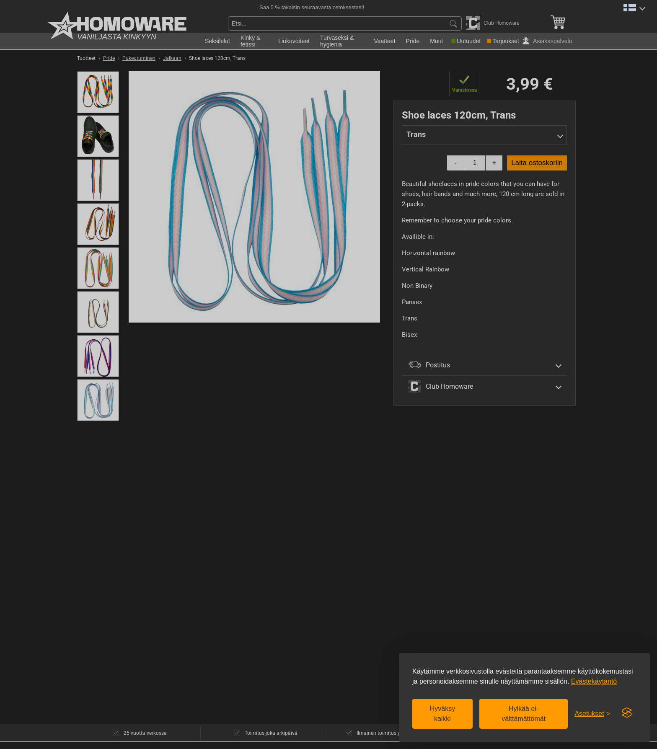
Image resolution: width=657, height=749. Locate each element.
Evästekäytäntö (594, 681)
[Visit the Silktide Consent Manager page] (627, 713)
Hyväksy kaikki (442, 713)
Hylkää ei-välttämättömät (524, 713)
